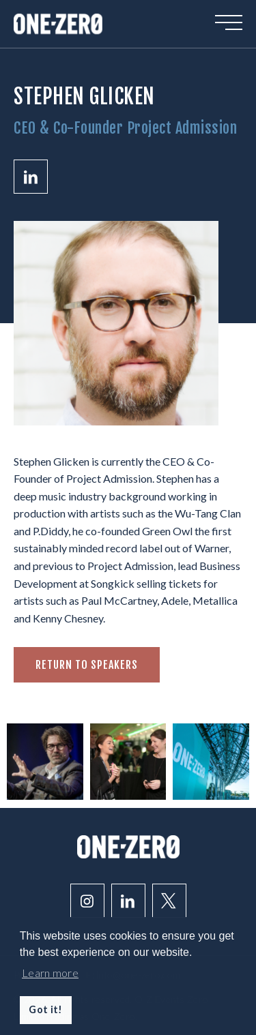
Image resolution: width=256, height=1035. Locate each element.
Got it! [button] (45, 1009)
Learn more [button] (50, 972)
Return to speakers (86, 665)
